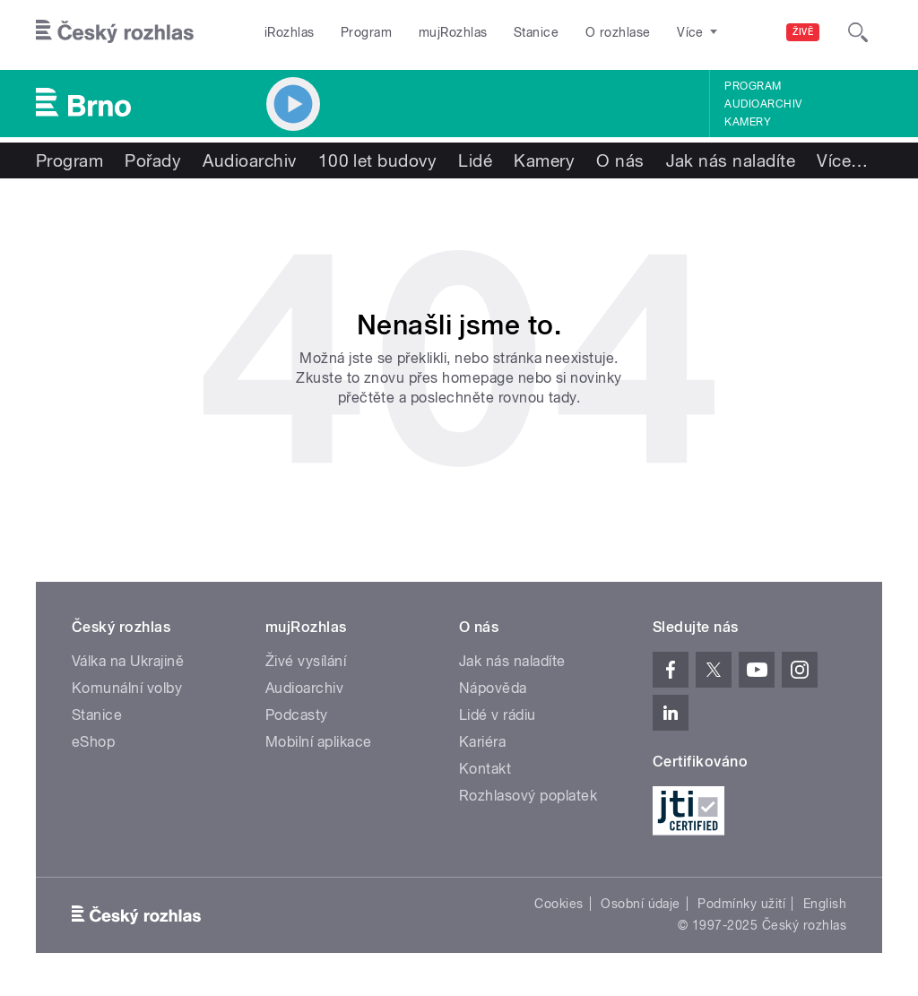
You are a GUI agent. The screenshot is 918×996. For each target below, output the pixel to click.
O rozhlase (618, 32)
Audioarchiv (762, 104)
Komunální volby (127, 688)
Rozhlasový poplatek (528, 795)
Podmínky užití (741, 903)
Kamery (747, 122)
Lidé (475, 160)
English (824, 903)
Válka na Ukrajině (128, 661)
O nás (620, 160)
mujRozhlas (453, 32)
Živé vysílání (305, 661)
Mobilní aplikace (318, 741)
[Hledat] (858, 32)
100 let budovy (377, 160)
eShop (93, 741)
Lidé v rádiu (497, 714)
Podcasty (296, 714)
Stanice (536, 32)
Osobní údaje (640, 903)
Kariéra (482, 741)
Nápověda (493, 688)
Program (366, 32)
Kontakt (485, 768)
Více (842, 160)
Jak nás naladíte (731, 160)
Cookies (558, 903)
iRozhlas (289, 32)
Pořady (153, 160)
